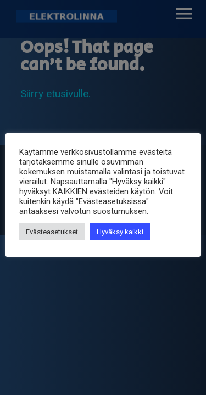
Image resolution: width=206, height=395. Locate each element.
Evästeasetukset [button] (52, 232)
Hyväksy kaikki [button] (120, 232)
